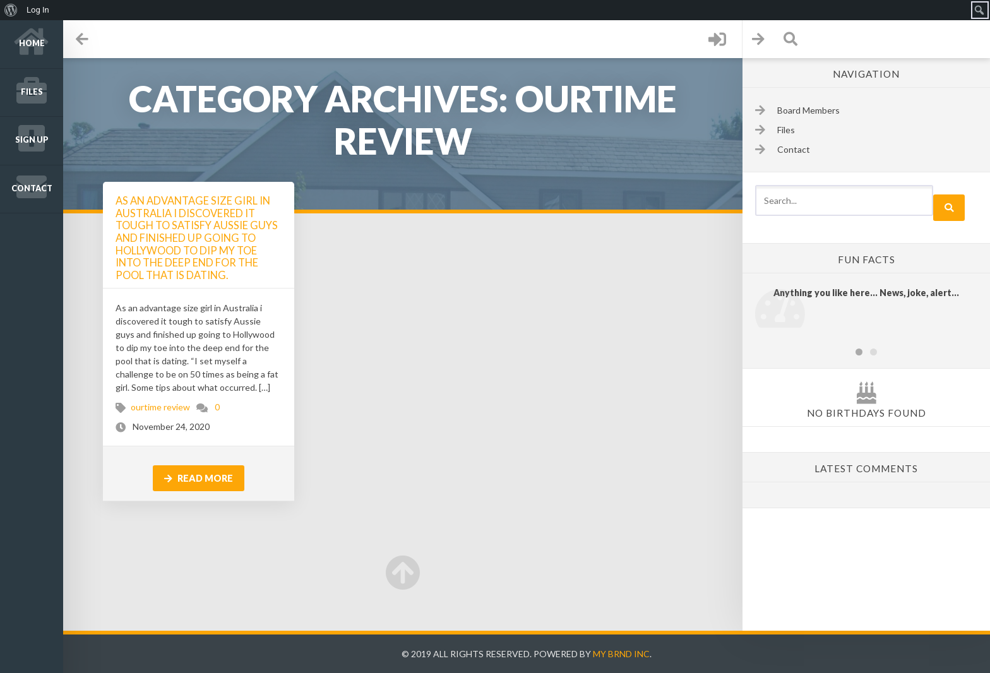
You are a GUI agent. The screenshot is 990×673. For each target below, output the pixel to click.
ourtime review (160, 407)
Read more (198, 478)
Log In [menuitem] (38, 10)
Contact (31, 188)
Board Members (808, 110)
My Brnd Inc (621, 653)
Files (32, 92)
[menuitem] (11, 10)
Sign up (32, 140)
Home (32, 43)
